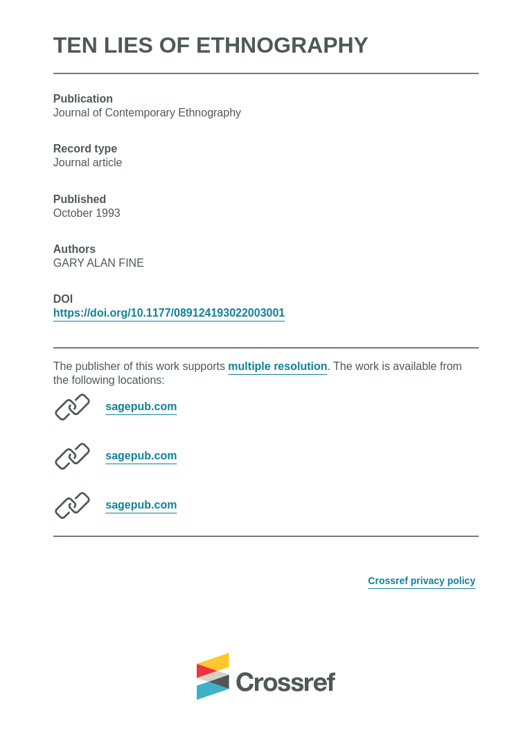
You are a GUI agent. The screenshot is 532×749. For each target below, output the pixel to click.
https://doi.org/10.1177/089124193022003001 (169, 313)
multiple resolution (277, 366)
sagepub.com (141, 406)
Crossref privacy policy (421, 580)
